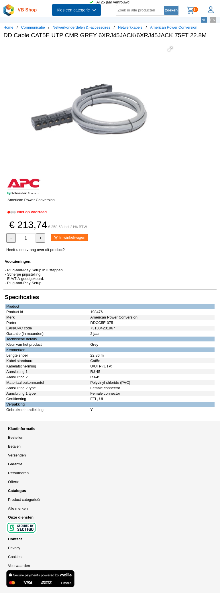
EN (212, 20)
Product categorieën (24, 499)
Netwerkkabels (130, 27)
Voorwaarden (19, 566)
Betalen (14, 446)
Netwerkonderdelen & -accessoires (82, 27)
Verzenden (17, 455)
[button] (170, 49)
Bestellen (15, 437)
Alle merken (18, 508)
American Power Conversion (173, 27)
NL (203, 20)
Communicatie (33, 27)
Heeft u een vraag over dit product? (35, 250)
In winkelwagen (69, 237)
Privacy (14, 548)
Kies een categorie (76, 10)
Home (8, 27)
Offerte (13, 482)
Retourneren (18, 473)
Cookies (14, 557)
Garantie (15, 464)
